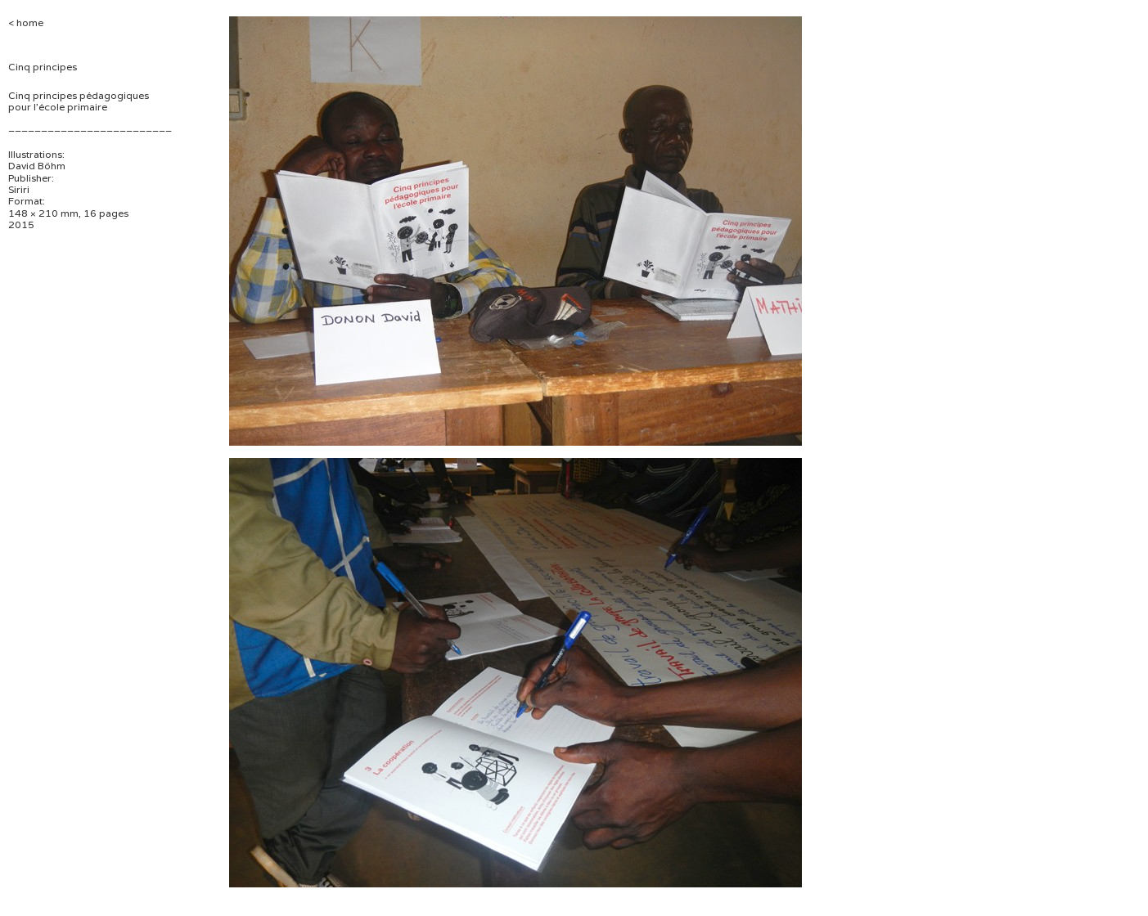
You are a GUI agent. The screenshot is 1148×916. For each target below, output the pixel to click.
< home (25, 22)
